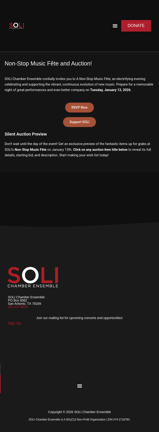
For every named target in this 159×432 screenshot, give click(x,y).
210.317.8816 (18, 307)
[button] (115, 26)
